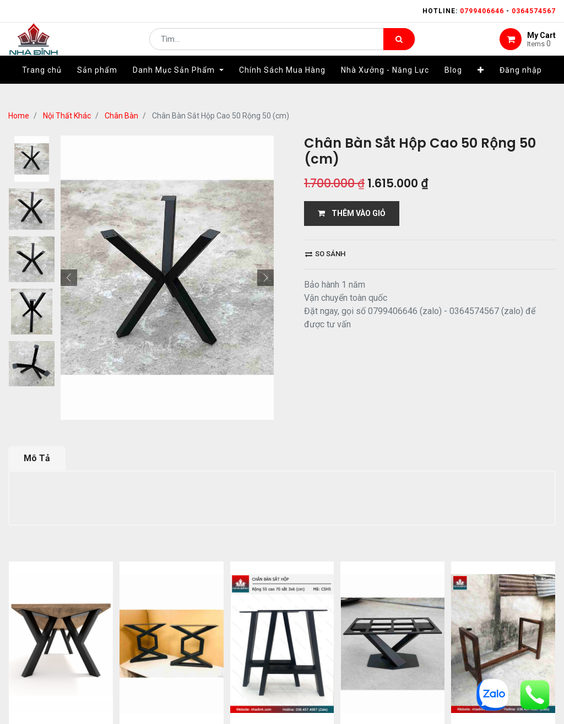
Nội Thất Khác (67, 115)
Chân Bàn (121, 115)
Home (18, 115)
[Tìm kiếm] (399, 47)
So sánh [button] (325, 254)
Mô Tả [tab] (37, 458)
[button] (480, 86)
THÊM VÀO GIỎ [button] (352, 213)
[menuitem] (42, 86)
